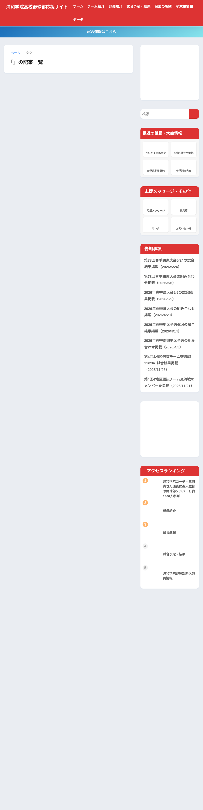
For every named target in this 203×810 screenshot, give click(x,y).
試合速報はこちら (101, 32)
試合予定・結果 (138, 6)
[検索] (194, 113)
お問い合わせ (184, 224)
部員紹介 (115, 6)
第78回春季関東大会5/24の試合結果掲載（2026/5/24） (168, 263)
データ (78, 19)
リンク (155, 224)
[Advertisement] (171, 71)
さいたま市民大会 (155, 148)
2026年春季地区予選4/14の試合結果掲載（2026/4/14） (168, 328)
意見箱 (184, 206)
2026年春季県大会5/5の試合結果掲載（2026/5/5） (169, 295)
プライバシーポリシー (96, 797)
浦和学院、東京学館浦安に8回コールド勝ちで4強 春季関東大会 (94, 715)
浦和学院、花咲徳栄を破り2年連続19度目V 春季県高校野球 (94, 759)
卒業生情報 (184, 6)
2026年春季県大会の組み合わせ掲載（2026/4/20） (168, 312)
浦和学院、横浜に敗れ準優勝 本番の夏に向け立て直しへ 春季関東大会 (95, 697)
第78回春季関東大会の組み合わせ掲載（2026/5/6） (168, 279)
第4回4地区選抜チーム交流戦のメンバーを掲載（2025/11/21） (170, 382)
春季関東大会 (184, 166)
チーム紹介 (95, 6)
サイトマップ (123, 797)
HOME (101, 788)
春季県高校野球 (155, 166)
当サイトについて (64, 797)
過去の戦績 (163, 6)
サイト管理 (144, 797)
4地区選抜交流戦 (184, 148)
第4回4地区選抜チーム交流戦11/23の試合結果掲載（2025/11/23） (168, 363)
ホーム (78, 6)
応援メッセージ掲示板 (87, 731)
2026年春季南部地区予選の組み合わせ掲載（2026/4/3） (168, 343)
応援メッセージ (155, 206)
